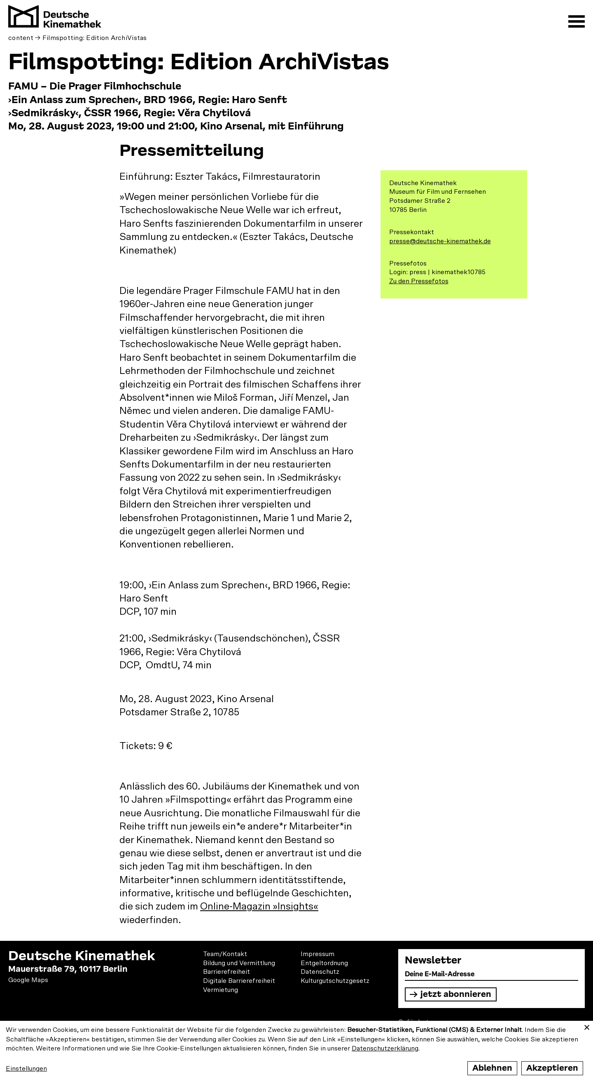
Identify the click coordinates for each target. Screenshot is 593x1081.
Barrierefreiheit (226, 971)
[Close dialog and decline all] (587, 1026)
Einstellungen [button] (26, 1068)
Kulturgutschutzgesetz (335, 981)
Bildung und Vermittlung (239, 963)
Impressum (317, 954)
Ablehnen (492, 1068)
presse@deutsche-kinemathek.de (440, 241)
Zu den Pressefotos (418, 281)
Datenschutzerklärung (385, 1048)
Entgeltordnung (324, 963)
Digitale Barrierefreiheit (239, 981)
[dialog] (296, 1051)
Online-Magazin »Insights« (259, 907)
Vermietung (220, 990)
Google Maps (28, 980)
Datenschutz (320, 971)
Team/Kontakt (225, 954)
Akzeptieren (552, 1068)
